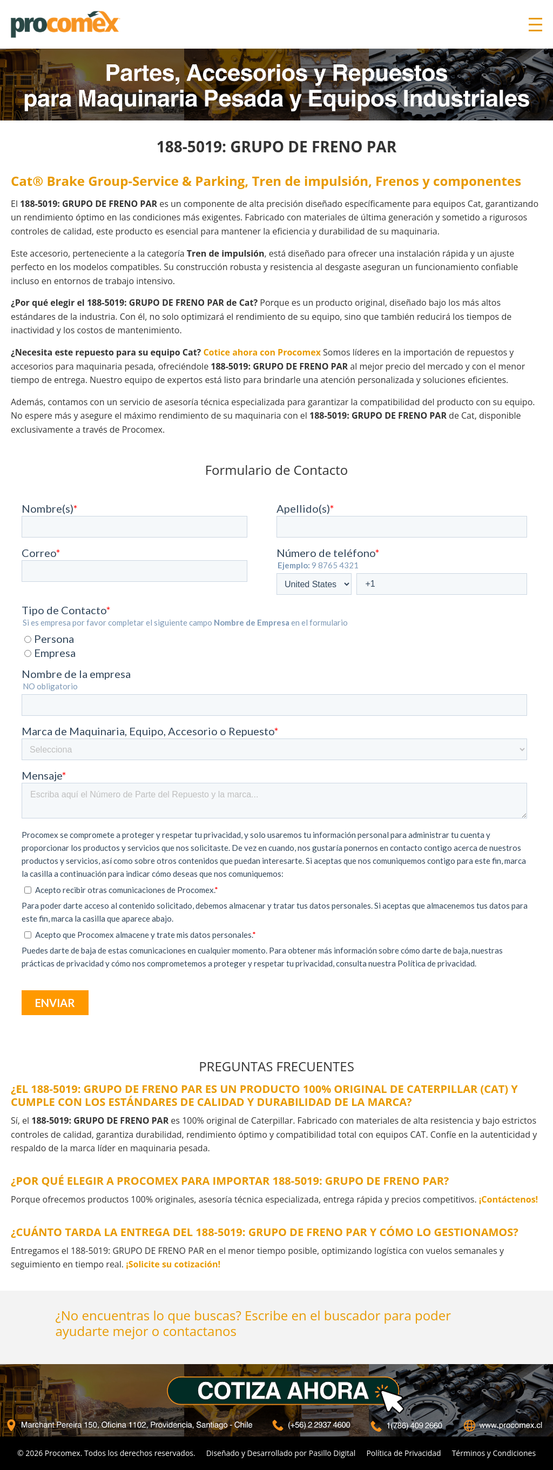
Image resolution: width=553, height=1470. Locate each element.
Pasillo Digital (332, 1453)
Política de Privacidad (403, 1453)
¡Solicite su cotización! (173, 1264)
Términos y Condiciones (494, 1453)
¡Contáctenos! (508, 1199)
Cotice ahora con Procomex (262, 352)
